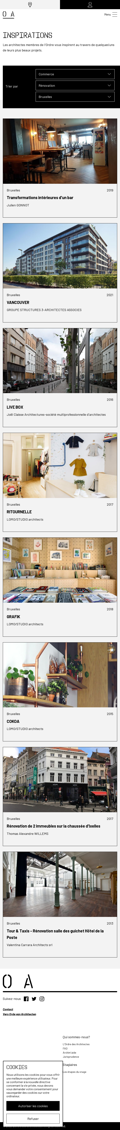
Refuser (33, 1119)
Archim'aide (69, 1052)
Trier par (11, 86)
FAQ (65, 1048)
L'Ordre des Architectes (76, 1044)
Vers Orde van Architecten (19, 1014)
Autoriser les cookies (33, 1106)
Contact (8, 1009)
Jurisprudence (71, 1056)
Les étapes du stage (74, 1071)
